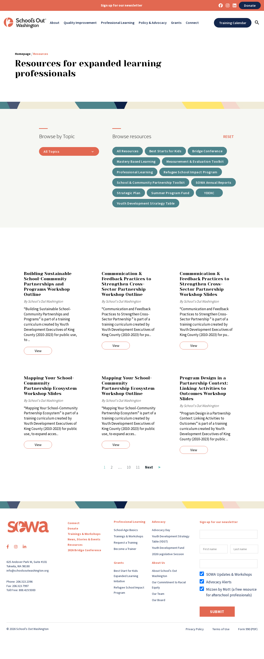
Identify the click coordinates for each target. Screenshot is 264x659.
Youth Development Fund (168, 550)
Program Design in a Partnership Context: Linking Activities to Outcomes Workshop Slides (204, 391)
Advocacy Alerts (218, 584)
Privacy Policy (195, 632)
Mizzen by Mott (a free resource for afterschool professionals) (231, 594)
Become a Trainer (125, 551)
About (54, 23)
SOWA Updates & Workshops (229, 577)
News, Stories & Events (84, 542)
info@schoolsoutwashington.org (28, 573)
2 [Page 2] (112, 469)
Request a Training (126, 545)
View (38, 353)
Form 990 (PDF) (247, 632)
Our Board (158, 602)
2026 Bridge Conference (84, 553)
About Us (158, 565)
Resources (75, 547)
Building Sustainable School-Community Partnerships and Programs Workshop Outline (48, 287)
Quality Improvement (80, 23)
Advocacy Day (161, 532)
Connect (192, 23)
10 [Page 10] (129, 469)
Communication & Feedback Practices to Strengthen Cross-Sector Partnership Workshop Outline (126, 287)
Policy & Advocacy (153, 23)
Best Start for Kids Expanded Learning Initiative (126, 578)
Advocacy (158, 524)
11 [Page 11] (138, 469)
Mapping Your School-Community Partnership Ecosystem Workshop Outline (128, 388)
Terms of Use (221, 632)
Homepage (23, 54)
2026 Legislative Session (168, 556)
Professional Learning (117, 23)
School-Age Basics (126, 532)
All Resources (129, 152)
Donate (250, 5)
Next (152, 469)
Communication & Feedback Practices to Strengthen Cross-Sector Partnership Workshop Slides (204, 287)
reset (228, 136)
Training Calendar (232, 23)
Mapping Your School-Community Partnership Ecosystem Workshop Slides (50, 388)
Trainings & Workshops (84, 536)
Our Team (158, 596)
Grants (176, 23)
